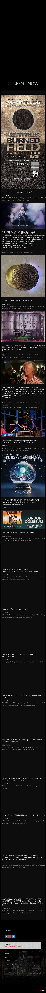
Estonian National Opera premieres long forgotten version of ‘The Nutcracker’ (19, 442)
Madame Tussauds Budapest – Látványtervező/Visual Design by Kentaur (20, 570)
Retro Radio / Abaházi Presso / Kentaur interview (23, 815)
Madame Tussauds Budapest (14, 609)
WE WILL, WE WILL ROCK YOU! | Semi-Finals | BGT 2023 (22, 696)
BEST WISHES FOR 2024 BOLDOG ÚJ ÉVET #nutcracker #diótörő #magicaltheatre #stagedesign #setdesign (20, 502)
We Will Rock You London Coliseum (18, 533)
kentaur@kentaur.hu (16, 947)
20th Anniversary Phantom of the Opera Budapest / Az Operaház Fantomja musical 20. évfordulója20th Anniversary (22, 857)
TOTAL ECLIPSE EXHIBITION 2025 (17, 301)
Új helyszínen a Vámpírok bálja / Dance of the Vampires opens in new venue (22, 779)
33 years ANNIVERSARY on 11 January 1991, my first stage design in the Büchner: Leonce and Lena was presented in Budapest (24, 347)
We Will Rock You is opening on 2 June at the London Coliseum (22, 741)
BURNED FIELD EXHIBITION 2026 (17, 192)
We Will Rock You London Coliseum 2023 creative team (20, 655)
